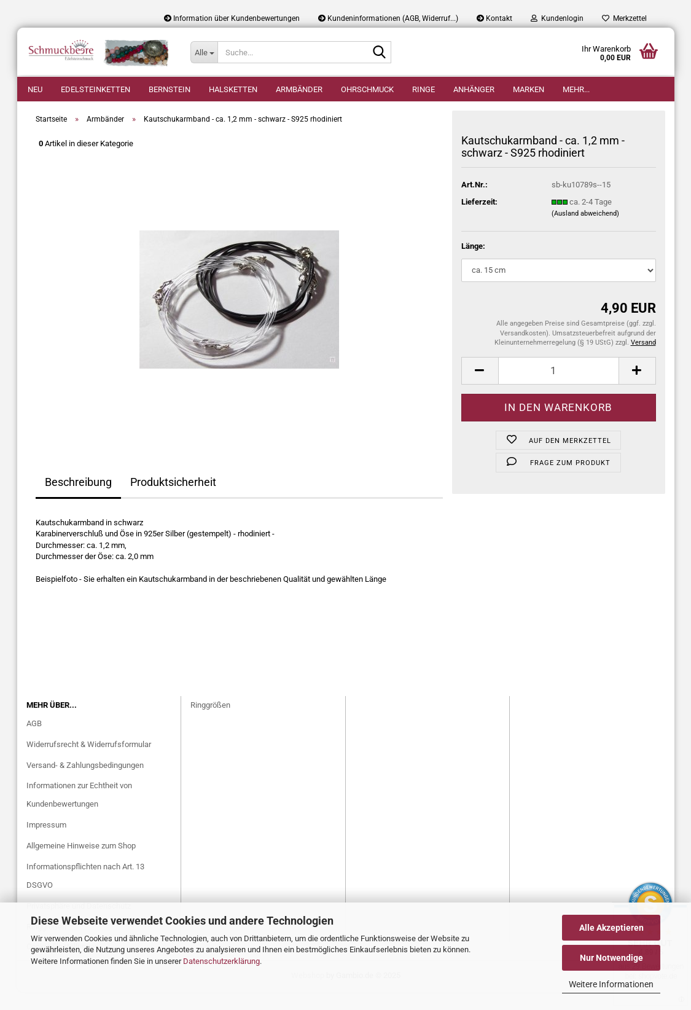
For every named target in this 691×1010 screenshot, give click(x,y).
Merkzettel (624, 18)
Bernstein (169, 89)
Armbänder (299, 89)
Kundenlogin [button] (557, 18)
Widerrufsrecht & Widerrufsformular (88, 762)
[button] (479, 389)
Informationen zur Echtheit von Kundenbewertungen (79, 813)
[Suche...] (203, 52)
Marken (528, 89)
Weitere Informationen (611, 984)
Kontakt (494, 18)
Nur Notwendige (611, 958)
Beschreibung (78, 500)
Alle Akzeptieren (611, 928)
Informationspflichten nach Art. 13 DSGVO (85, 894)
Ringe (423, 89)
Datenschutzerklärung (221, 961)
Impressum (46, 843)
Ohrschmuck (367, 89)
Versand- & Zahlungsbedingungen (85, 783)
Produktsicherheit (173, 500)
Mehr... (576, 89)
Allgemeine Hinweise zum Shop (81, 864)
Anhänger (473, 89)
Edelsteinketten (95, 89)
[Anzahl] (558, 389)
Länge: (473, 264)
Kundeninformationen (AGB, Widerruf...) (388, 18)
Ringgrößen (210, 723)
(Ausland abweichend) (585, 232)
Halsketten (233, 89)
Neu (35, 89)
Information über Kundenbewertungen (232, 18)
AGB (34, 741)
